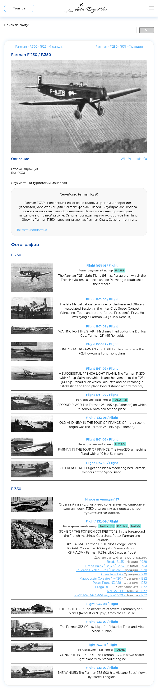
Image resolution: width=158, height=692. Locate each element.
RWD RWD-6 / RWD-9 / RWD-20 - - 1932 (110, 595)
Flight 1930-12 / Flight (102, 344)
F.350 (16, 489)
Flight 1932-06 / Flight (102, 418)
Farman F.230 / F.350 (31, 55)
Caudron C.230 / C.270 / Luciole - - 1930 (111, 570)
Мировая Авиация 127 (102, 499)
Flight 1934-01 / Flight (102, 463)
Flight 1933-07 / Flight (102, 622)
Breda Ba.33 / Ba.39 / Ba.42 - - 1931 (116, 566)
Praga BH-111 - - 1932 (121, 587)
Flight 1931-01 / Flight (102, 265)
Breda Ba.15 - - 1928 (127, 562)
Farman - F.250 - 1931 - (119, 46)
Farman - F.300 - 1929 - (39, 46)
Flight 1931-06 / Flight (102, 299)
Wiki (124, 159)
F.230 (16, 255)
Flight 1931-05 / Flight (102, 439)
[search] (70, 30)
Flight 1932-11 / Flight (102, 645)
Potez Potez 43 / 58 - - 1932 (120, 583)
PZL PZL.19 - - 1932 (127, 591)
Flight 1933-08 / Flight (102, 604)
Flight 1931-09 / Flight (102, 326)
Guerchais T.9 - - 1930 (124, 574)
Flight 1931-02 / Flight (102, 368)
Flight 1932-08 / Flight (102, 521)
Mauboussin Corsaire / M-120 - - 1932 (113, 578)
